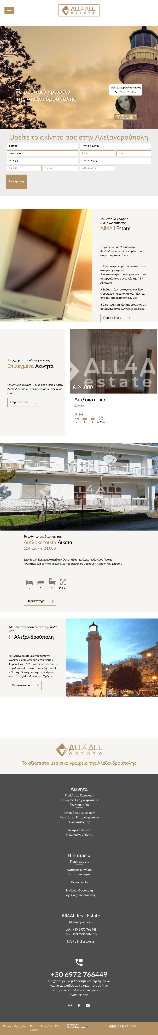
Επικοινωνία (79, 882)
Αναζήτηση (16, 181)
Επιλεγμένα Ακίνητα (79, 834)
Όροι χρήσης (21, 1026)
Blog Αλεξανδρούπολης (79, 895)
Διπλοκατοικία (90, 399)
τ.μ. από (13, 168)
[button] (42, 146)
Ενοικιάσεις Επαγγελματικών (80, 817)
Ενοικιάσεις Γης (79, 822)
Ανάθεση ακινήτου (79, 869)
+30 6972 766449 (85, 929)
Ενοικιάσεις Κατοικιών (79, 812)
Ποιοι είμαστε (79, 861)
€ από (85, 153)
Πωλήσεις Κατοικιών (79, 795)
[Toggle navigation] (9, 10)
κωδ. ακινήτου (89, 168)
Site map (7, 1026)
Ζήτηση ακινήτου (79, 874)
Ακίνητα (35, 364)
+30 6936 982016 (85, 934)
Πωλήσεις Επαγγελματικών (79, 800)
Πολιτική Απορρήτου (41, 1026)
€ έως (122, 153)
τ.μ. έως (49, 168)
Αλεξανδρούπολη (33, 632)
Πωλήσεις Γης (79, 804)
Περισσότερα (112, 317)
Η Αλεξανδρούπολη (79, 890)
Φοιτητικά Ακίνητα (79, 830)
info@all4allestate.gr (80, 941)
